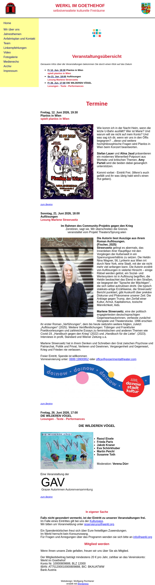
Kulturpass (96, 521)
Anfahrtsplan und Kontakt (19, 38)
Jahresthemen (12, 34)
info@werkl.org (142, 536)
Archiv (7, 66)
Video (7, 52)
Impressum (10, 70)
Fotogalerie (11, 57)
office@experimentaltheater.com (116, 359)
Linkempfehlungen (15, 47)
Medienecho (11, 61)
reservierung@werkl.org (99, 524)
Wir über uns (12, 29)
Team (7, 43)
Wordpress (83, 583)
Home (7, 23)
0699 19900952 (79, 359)
